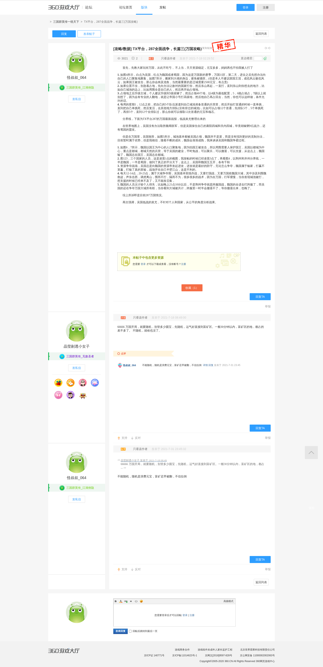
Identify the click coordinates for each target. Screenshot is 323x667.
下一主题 (269, 48)
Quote (131, 601)
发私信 (76, 99)
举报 (268, 306)
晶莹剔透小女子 (77, 346)
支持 (124, 437)
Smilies (141, 601)
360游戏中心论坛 (72, 9)
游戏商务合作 (182, 649)
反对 (138, 437)
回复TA (260, 296)
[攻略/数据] (122, 49)
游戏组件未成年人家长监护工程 (215, 649)
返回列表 (261, 33)
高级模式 (228, 601)
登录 (245, 7)
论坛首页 (125, 7)
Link (126, 601)
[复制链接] (207, 48)
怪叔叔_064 (76, 78)
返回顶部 (311, 452)
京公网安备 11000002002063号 (257, 655)
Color (121, 601)
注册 (266, 7)
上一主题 (265, 48)
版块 (144, 7)
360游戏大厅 (68, 653)
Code (136, 601)
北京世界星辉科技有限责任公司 (257, 649)
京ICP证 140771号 (154, 655)
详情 (205, 365)
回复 (64, 33)
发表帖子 (89, 33)
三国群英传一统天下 (66, 21)
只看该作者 (168, 58)
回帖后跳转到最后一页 (143, 631)
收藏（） (192, 287)
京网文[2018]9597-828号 (218, 655)
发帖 (162, 7)
